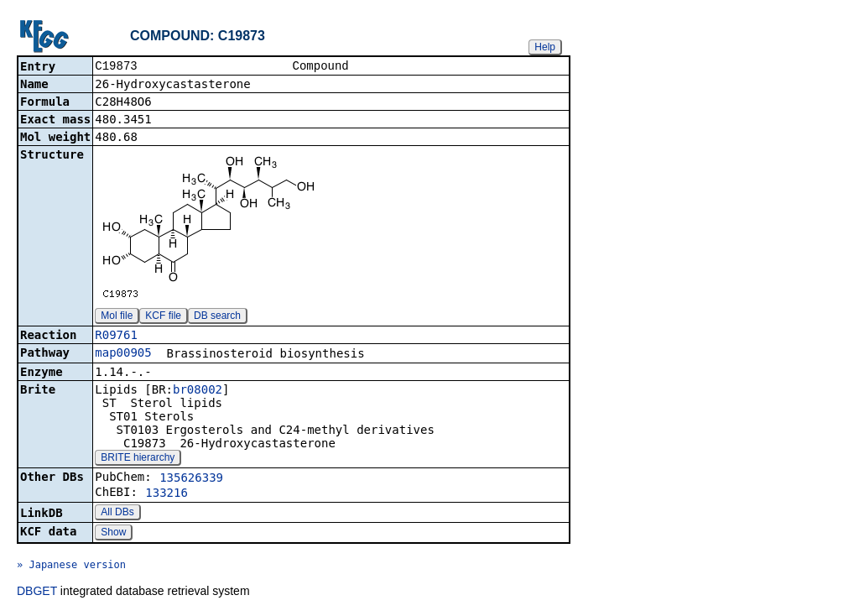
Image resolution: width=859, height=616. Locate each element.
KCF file (163, 317)
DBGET (37, 592)
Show (113, 534)
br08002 (197, 391)
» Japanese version (71, 566)
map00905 (123, 354)
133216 (166, 494)
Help (544, 47)
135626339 (191, 479)
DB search (217, 317)
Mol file (117, 317)
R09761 (116, 336)
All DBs (117, 513)
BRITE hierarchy (137, 459)
